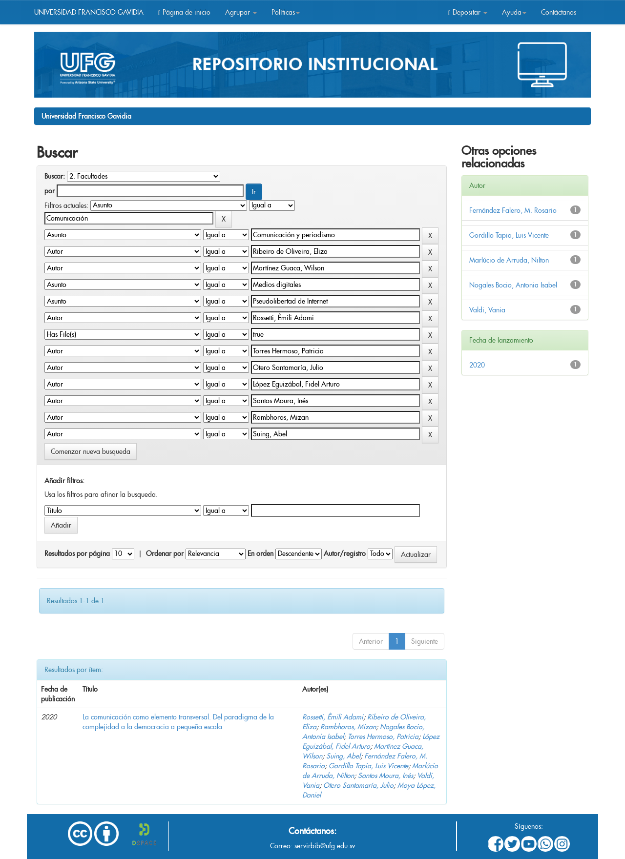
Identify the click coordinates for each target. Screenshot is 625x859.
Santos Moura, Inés (385, 775)
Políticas (285, 12)
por (49, 190)
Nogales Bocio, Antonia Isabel (513, 285)
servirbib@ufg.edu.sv (324, 845)
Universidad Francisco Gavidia (86, 116)
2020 (477, 365)
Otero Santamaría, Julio (358, 785)
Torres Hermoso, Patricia (383, 736)
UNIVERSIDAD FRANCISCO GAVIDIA (89, 12)
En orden (260, 553)
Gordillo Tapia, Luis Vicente (368, 765)
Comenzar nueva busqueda (90, 451)
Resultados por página (77, 553)
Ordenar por (165, 553)
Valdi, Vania (487, 310)
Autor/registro (345, 553)
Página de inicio (184, 12)
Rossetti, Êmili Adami (332, 717)
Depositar (467, 12)
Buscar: (54, 176)
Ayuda (514, 12)
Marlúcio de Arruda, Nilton (509, 260)
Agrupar (241, 12)
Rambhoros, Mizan (348, 726)
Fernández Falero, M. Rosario (513, 210)
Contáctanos (558, 12)
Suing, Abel (343, 756)
